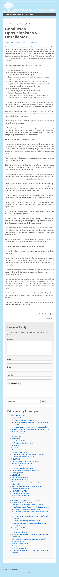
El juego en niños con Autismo (22, 505)
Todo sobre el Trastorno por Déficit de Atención (28, 507)
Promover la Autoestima (20, 455)
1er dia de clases (17, 532)
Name (9, 362)
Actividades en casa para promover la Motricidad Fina (30, 429)
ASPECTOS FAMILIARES (18, 493)
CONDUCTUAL (15, 461)
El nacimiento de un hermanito (22, 496)
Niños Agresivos (17, 475)
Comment (10, 339)
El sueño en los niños (19, 434)
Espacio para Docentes (17, 530)
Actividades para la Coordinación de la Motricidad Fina (30, 432)
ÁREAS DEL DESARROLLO (19, 418)
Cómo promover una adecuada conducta (26, 464)
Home (7, 24)
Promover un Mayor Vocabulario (25, 423)
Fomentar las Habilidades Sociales (23, 459)
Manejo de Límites (18, 468)
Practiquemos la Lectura (20, 482)
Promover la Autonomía (20, 452)
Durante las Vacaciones (20, 480)
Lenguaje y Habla (18, 420)
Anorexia (17, 448)
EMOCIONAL (14, 450)
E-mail (9, 370)
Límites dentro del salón (20, 535)
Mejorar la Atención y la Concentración (27, 523)
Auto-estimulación (18, 436)
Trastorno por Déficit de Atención (23, 471)
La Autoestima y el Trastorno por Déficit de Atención (29, 457)
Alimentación (16, 441)
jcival (24, 42)
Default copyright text (12, 572)
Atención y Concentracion (20, 491)
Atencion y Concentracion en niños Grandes (27, 489)
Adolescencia (16, 439)
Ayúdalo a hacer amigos (20, 546)
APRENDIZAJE (15, 477)
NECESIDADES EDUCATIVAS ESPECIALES (25, 503)
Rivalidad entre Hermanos (20, 498)
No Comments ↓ (32, 42)
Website (10, 378)
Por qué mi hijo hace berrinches (22, 466)
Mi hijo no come (19, 443)
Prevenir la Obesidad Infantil (23, 445)
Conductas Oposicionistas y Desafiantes (25, 473)
